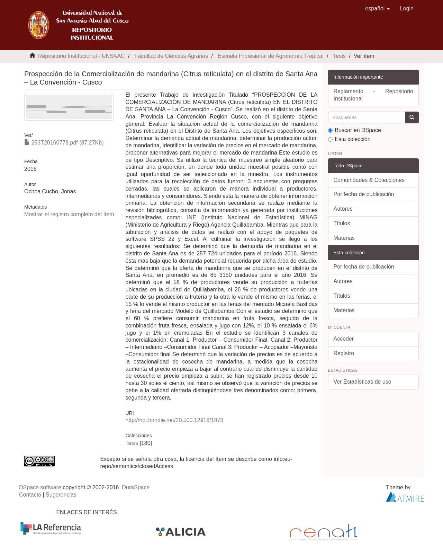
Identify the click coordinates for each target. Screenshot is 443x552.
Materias (344, 238)
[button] (377, 8)
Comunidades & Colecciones (369, 180)
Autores (343, 209)
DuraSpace (136, 487)
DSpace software (40, 487)
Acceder (344, 339)
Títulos (342, 223)
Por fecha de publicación (364, 194)
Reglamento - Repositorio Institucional (374, 95)
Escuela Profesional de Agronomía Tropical (271, 56)
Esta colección (349, 139)
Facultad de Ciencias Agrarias (171, 56)
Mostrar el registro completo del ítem (69, 214)
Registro (344, 353)
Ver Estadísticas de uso (362, 382)
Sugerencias (61, 495)
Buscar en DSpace (354, 130)
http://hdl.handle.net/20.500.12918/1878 (174, 420)
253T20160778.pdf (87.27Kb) (64, 143)
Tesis (339, 56)
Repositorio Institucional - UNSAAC (81, 56)
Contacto (30, 495)
